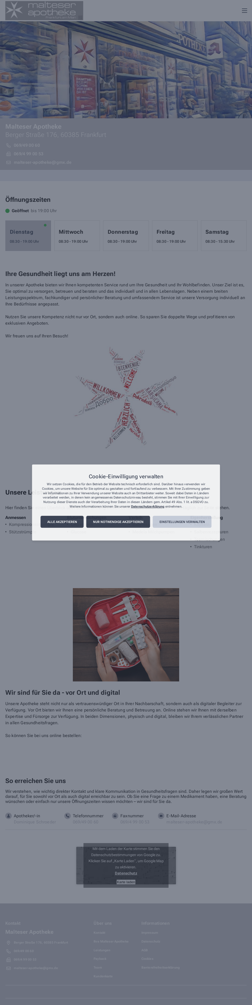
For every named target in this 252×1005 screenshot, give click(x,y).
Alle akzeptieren (62, 522)
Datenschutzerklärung (147, 506)
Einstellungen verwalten (182, 522)
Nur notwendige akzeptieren (118, 522)
